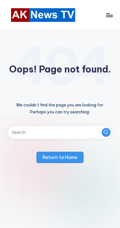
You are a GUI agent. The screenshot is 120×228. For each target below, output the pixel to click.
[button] (106, 132)
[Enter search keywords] (60, 132)
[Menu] (109, 15)
